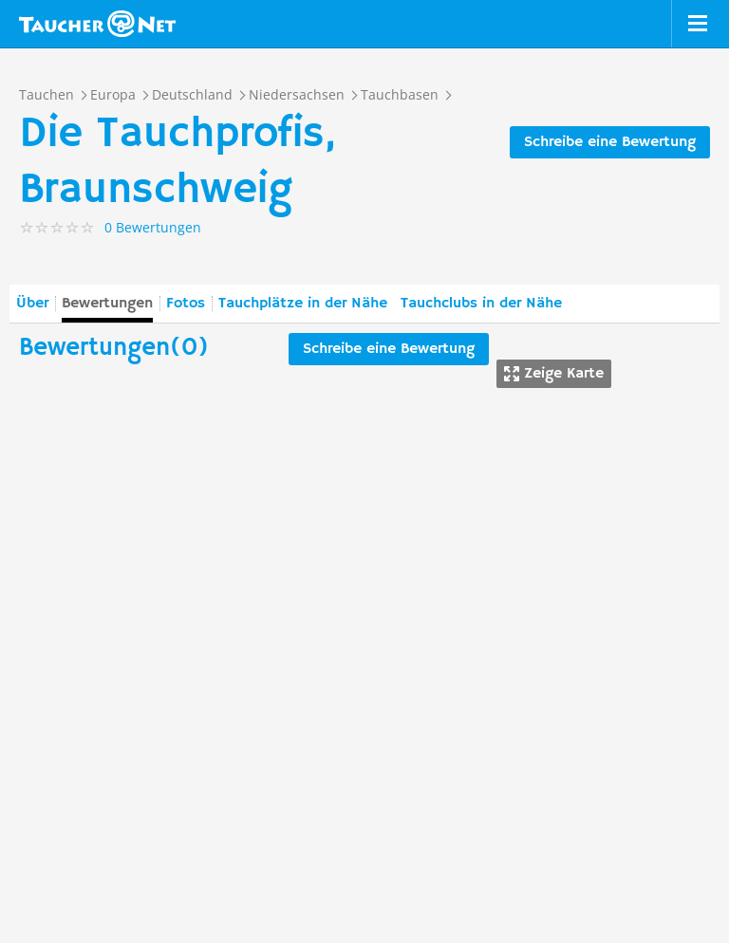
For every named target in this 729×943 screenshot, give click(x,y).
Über (32, 303)
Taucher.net (97, 23)
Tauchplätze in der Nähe (302, 303)
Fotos (185, 303)
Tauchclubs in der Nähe (481, 303)
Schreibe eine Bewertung (610, 142)
